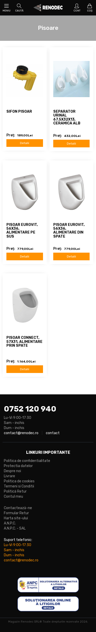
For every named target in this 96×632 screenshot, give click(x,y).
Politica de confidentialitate (27, 461)
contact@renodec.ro (21, 433)
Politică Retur (15, 491)
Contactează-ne (18, 508)
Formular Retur (16, 513)
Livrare (9, 476)
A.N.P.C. (10, 523)
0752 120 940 (30, 409)
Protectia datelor (18, 466)
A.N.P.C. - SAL (15, 528)
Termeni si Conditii (19, 486)
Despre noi (12, 471)
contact (53, 433)
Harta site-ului (16, 518)
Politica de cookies (19, 481)
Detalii (24, 143)
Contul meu (13, 496)
